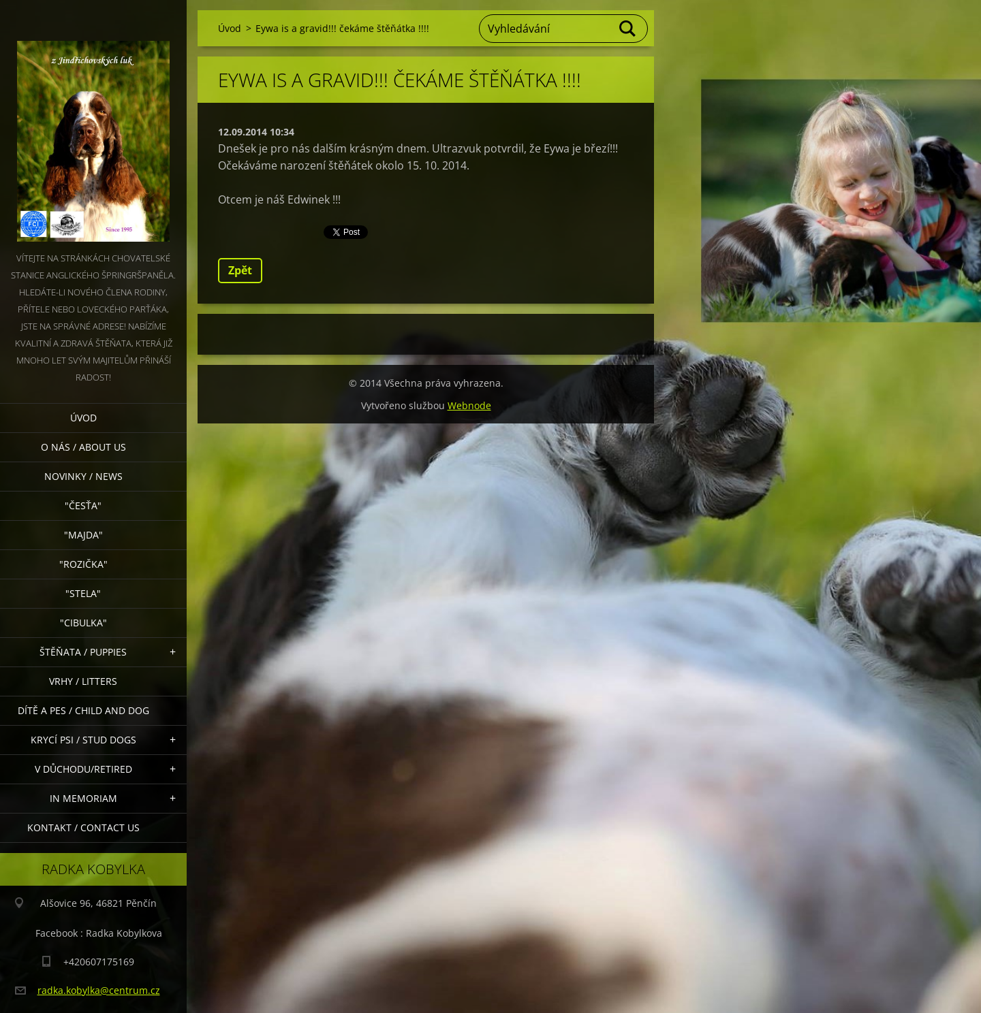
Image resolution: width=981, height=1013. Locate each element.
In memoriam (83, 798)
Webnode (469, 405)
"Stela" (83, 593)
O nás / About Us (83, 446)
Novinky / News (83, 476)
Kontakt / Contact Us (83, 827)
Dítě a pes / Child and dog (83, 710)
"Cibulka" (83, 622)
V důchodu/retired (83, 768)
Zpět (240, 270)
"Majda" (83, 534)
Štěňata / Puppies (83, 651)
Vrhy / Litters (83, 681)
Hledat (628, 28)
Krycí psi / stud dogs (83, 739)
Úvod (83, 417)
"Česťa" (83, 505)
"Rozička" (83, 564)
